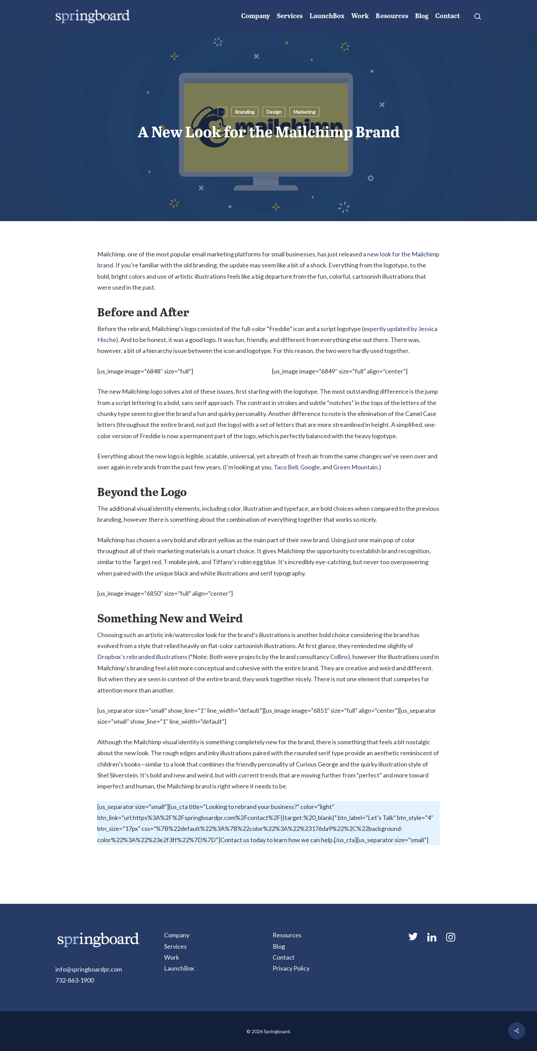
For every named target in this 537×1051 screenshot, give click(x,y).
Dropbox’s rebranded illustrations (142, 656)
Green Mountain (355, 467)
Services (175, 946)
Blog (279, 946)
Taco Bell (286, 467)
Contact (284, 957)
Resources (287, 935)
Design (274, 112)
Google (310, 467)
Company (176, 935)
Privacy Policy (291, 968)
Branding (244, 112)
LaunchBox (179, 968)
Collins (339, 656)
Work (171, 957)
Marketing (304, 112)
